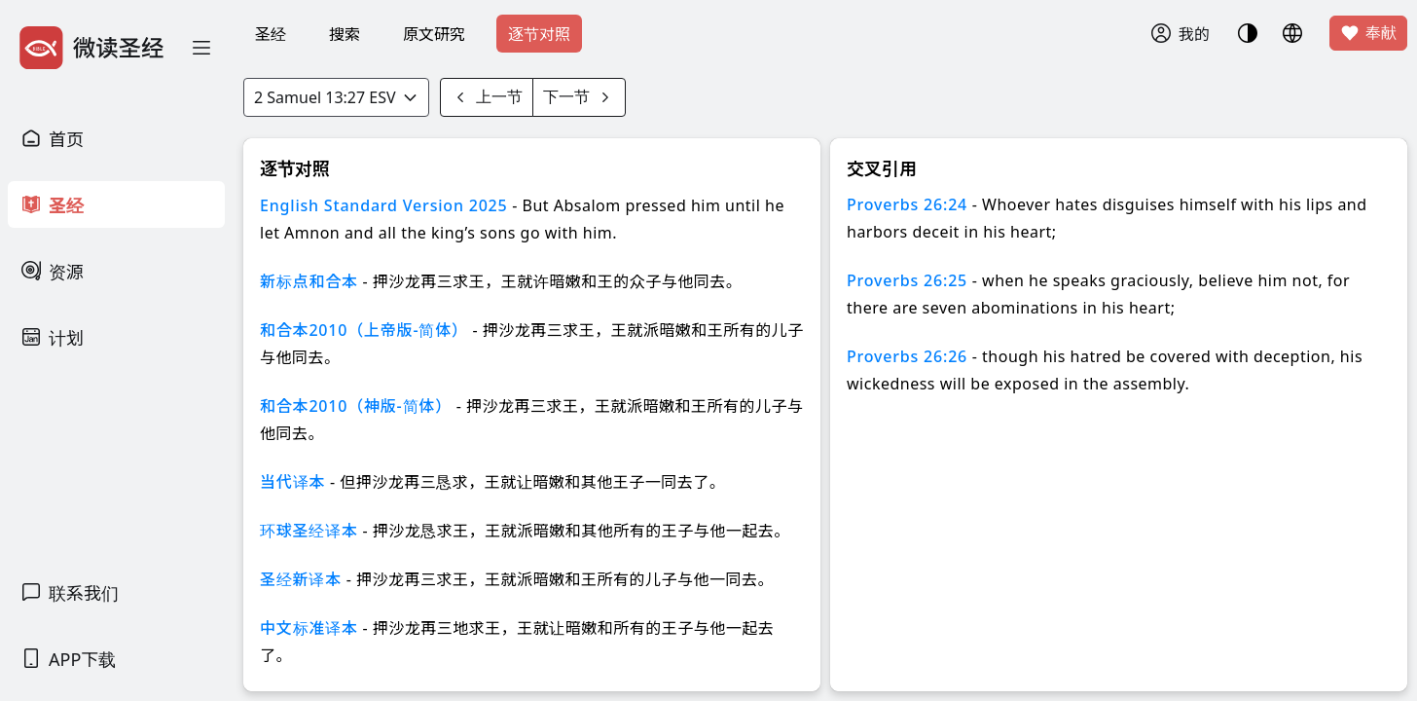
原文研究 (434, 34)
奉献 (1368, 33)
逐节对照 (539, 34)
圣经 (270, 34)
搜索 (344, 34)
